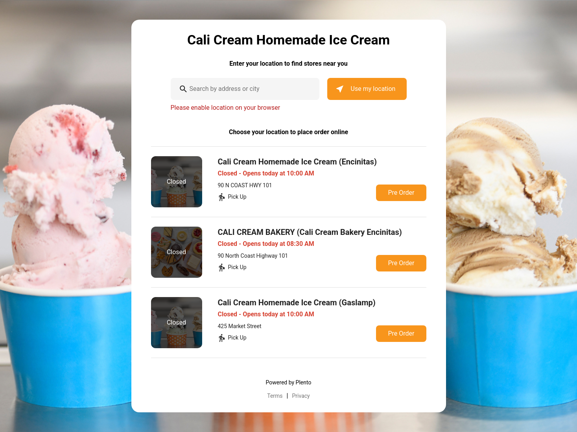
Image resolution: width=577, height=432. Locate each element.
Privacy (301, 396)
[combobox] (245, 89)
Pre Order (401, 192)
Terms (274, 396)
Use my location (365, 89)
